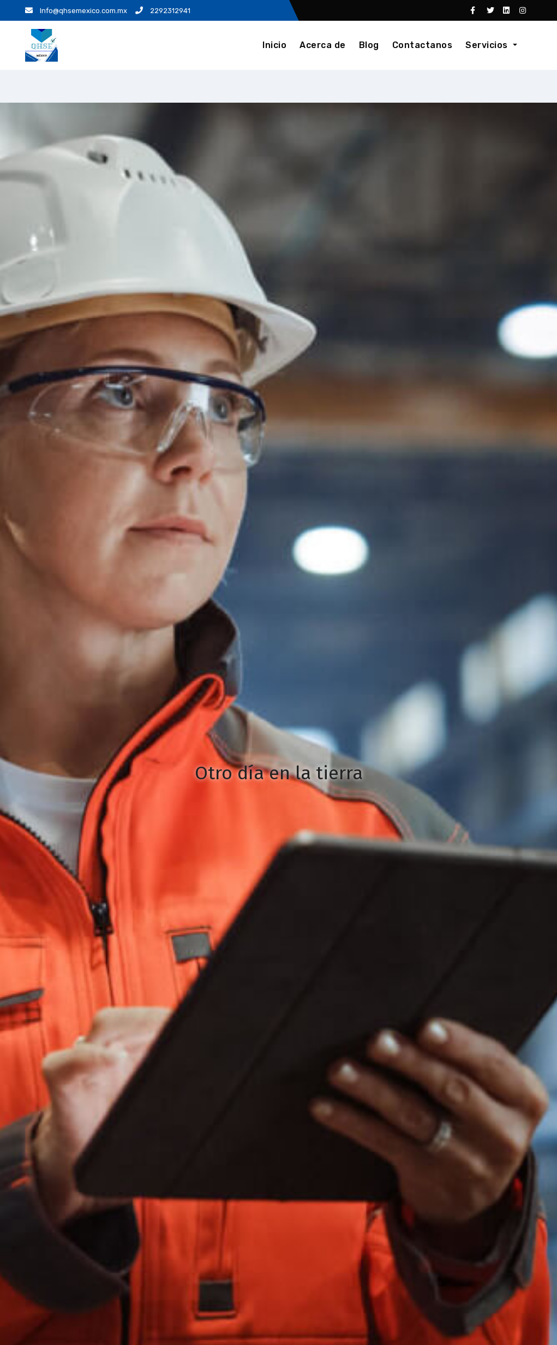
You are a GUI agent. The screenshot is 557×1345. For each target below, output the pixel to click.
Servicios (491, 45)
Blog (369, 45)
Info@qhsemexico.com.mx (76, 11)
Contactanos (422, 45)
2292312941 (162, 11)
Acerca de (323, 45)
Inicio (274, 45)
